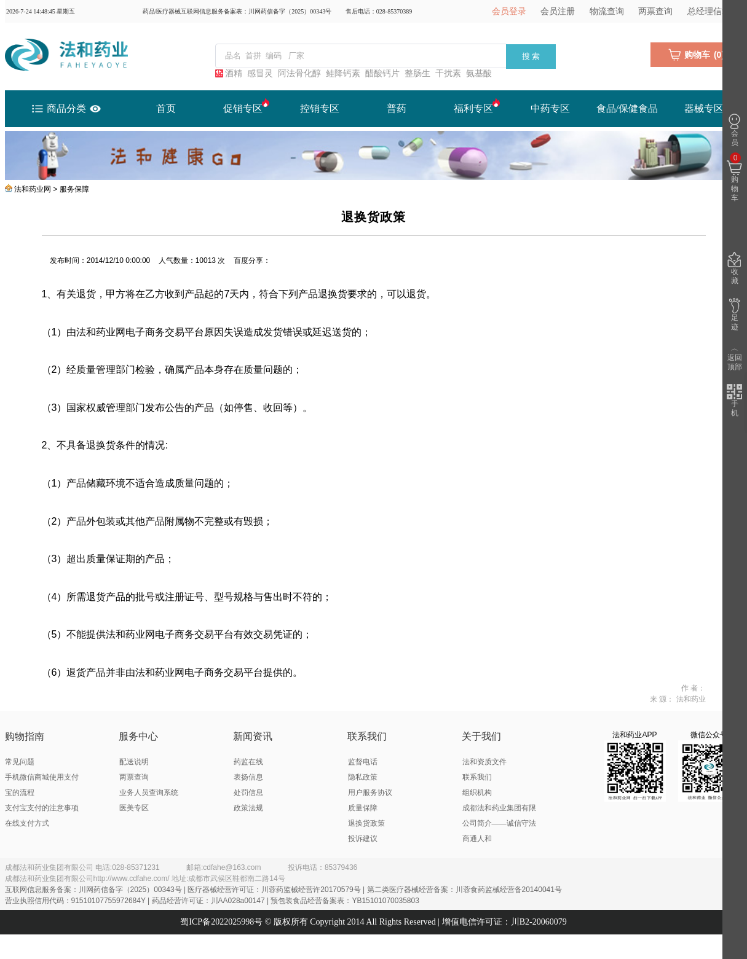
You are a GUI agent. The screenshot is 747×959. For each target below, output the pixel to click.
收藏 (734, 268)
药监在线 (248, 761)
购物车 (734, 178)
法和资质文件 (484, 761)
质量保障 (362, 808)
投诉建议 (362, 838)
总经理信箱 (708, 11)
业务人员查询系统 (148, 792)
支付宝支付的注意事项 (42, 808)
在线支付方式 (27, 823)
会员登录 (509, 11)
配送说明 (134, 761)
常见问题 (19, 761)
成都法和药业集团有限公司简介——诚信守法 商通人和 (499, 823)
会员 (734, 130)
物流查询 (607, 11)
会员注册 (557, 11)
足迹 (734, 314)
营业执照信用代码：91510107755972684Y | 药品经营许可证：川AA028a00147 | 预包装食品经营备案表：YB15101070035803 (212, 900)
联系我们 (477, 777)
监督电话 (362, 761)
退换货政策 (366, 823)
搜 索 (531, 56)
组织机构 (477, 792)
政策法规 (248, 808)
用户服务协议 (370, 792)
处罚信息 (248, 792)
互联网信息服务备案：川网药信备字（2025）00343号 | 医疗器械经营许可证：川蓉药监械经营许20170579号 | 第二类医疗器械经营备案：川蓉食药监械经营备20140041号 (283, 889)
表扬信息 (248, 777)
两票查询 (655, 11)
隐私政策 (362, 777)
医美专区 (134, 808)
